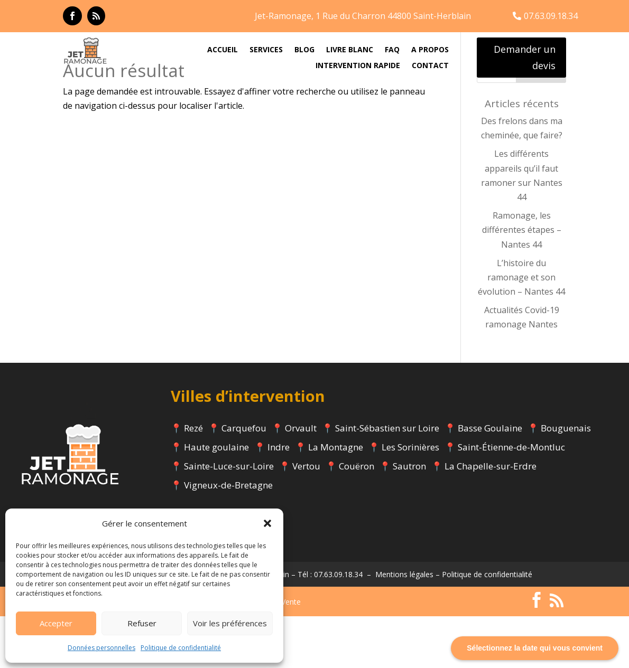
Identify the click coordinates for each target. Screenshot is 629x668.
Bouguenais (566, 479)
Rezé (193, 479)
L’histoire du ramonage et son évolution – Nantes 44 (521, 328)
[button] (267, 523)
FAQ (392, 50)
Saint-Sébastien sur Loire (387, 479)
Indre (278, 498)
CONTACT (430, 66)
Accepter (56, 623)
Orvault (301, 479)
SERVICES (266, 50)
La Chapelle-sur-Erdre (490, 517)
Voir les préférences (230, 623)
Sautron (409, 517)
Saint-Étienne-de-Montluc (511, 498)
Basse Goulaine (490, 479)
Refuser (141, 623)
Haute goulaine (216, 498)
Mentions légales (404, 625)
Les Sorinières (410, 498)
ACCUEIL (222, 50)
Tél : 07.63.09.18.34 (330, 625)
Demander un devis (525, 57)
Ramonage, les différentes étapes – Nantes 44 (521, 281)
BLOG (304, 50)
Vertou (306, 517)
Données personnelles (101, 647)
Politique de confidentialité (181, 647)
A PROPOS (430, 50)
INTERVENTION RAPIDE (358, 66)
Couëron (356, 517)
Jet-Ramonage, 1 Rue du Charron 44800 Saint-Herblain (363, 16)
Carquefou (243, 479)
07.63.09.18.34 (551, 16)
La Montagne (335, 498)
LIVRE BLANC (349, 50)
